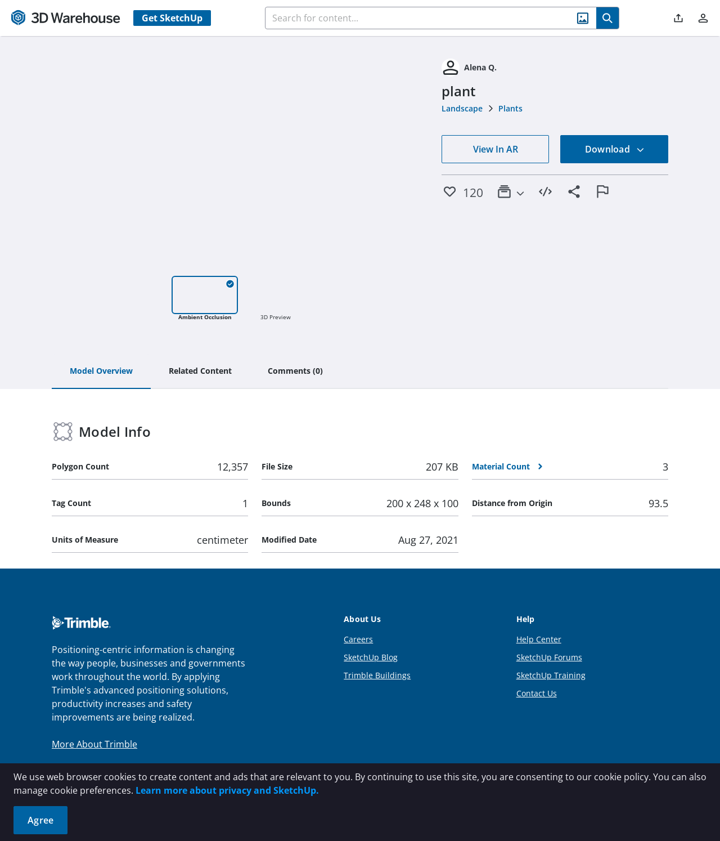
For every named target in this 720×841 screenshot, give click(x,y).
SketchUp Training (551, 675)
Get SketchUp (172, 18)
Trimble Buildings (377, 675)
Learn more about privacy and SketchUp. (227, 790)
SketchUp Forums (549, 657)
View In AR (495, 149)
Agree (40, 820)
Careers (358, 639)
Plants (510, 108)
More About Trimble (94, 744)
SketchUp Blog (371, 657)
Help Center (538, 639)
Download (615, 149)
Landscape (462, 108)
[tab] (101, 371)
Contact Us (536, 693)
